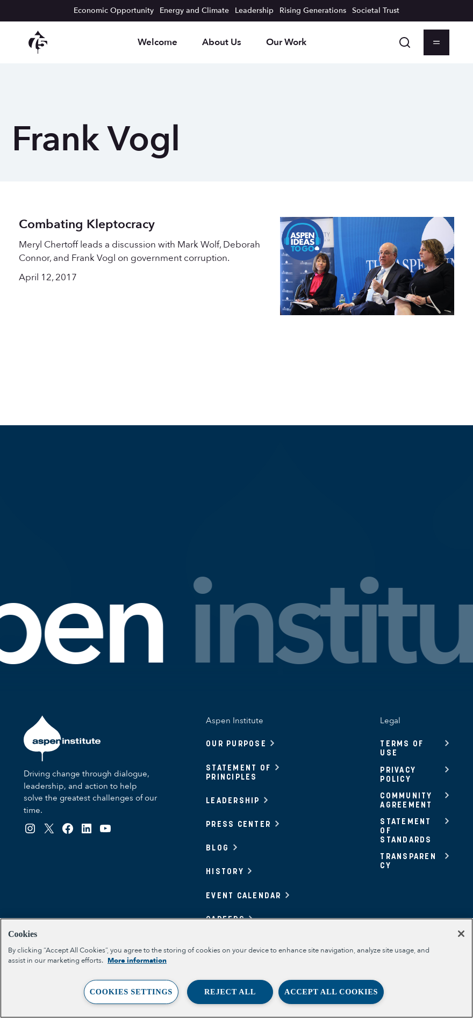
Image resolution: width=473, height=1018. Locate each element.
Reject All (230, 991)
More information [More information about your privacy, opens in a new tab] (137, 960)
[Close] (461, 934)
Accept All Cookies (331, 991)
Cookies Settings (131, 991)
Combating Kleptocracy (87, 224)
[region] (236, 968)
